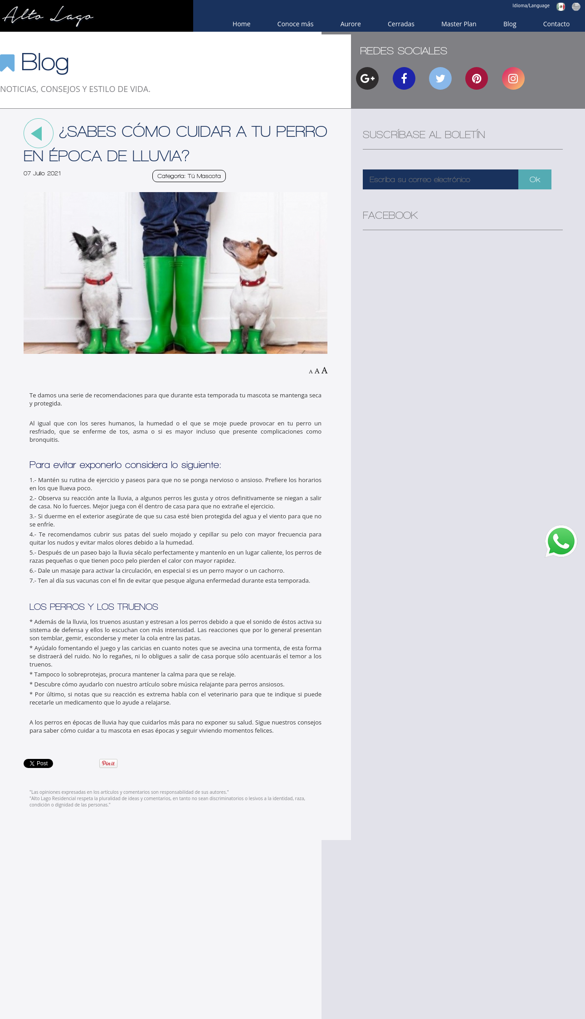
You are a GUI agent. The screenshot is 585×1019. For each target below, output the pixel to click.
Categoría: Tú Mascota (189, 176)
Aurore (351, 23)
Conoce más (296, 23)
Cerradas (401, 23)
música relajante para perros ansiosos (231, 684)
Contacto (556, 23)
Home (242, 23)
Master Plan (459, 23)
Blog (510, 23)
